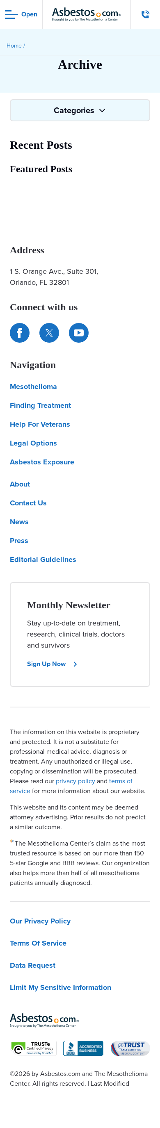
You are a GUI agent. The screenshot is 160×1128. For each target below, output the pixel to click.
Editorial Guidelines (43, 559)
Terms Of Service (38, 943)
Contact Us (28, 503)
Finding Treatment (40, 405)
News (19, 521)
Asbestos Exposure (42, 462)
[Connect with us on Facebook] (20, 333)
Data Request (32, 965)
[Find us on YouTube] (79, 333)
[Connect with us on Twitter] (49, 333)
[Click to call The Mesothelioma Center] (146, 14)
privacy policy (75, 781)
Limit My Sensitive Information (60, 987)
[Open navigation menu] (21, 14)
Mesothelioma (33, 386)
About (20, 484)
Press (19, 540)
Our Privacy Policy (40, 921)
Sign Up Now (52, 664)
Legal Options (33, 443)
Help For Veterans (40, 424)
